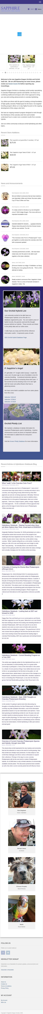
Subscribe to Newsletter (7, 970)
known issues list (14, 84)
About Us (3, 982)
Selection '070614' (10, 399)
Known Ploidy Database (17, 441)
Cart (31, 9)
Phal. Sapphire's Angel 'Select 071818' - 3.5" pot (28, 62)
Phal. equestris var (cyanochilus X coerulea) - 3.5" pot (14, 62)
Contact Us (4, 984)
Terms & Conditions (6, 986)
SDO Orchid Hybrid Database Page (16, 337)
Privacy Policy (5, 988)
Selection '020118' (10, 397)
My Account (4, 1000)
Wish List (3, 1002)
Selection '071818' (10, 401)
